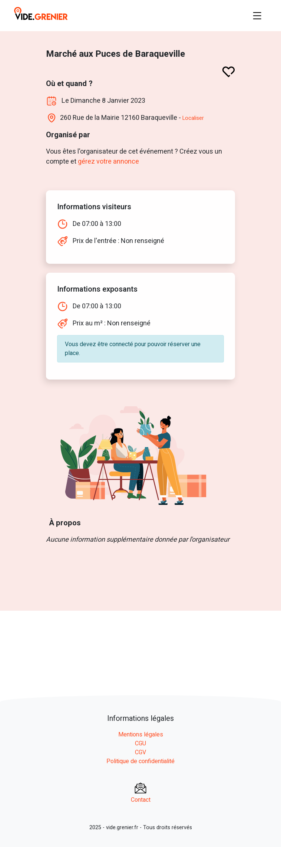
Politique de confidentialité (140, 761)
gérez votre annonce (108, 162)
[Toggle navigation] (257, 15)
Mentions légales (140, 734)
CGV (140, 752)
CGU (140, 743)
